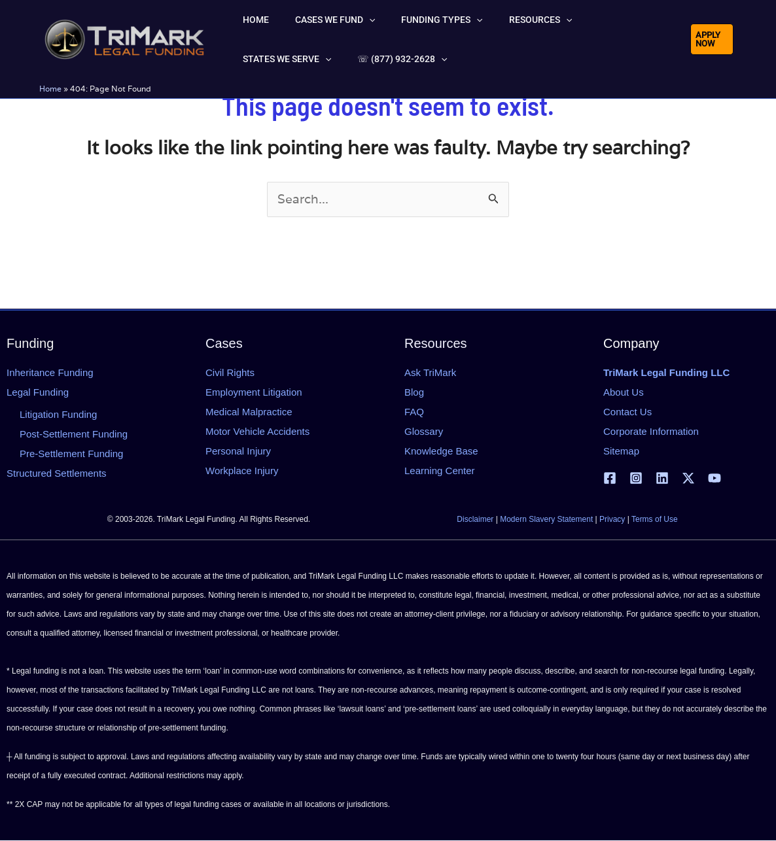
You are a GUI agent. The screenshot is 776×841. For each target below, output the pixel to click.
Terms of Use (654, 519)
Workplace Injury (241, 470)
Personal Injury (238, 450)
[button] (345, 19)
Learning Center (439, 470)
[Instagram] (636, 478)
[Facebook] (609, 478)
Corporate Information (651, 431)
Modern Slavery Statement (546, 519)
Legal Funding (38, 392)
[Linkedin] (662, 478)
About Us (623, 392)
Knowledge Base (441, 450)
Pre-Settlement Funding (71, 453)
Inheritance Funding (50, 372)
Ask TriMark (430, 372)
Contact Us (627, 411)
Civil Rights (230, 372)
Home (50, 89)
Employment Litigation (253, 392)
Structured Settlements (57, 473)
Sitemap (621, 450)
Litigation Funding (58, 414)
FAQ (414, 411)
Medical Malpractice (248, 411)
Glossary (423, 431)
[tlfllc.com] (124, 38)
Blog (414, 392)
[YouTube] (714, 478)
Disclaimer (475, 519)
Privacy (612, 519)
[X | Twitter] (688, 478)
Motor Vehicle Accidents (257, 431)
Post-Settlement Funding (74, 433)
